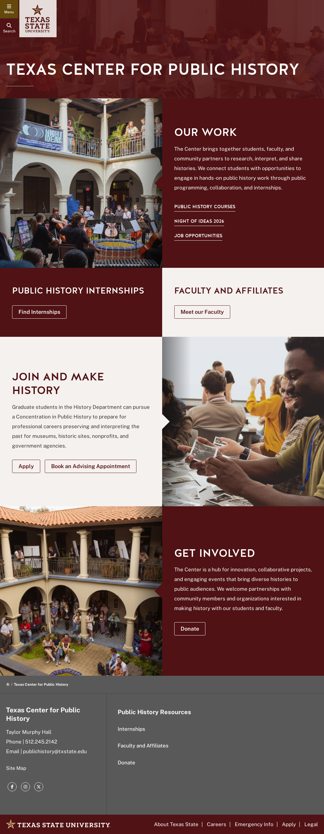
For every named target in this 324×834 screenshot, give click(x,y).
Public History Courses (204, 207)
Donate (126, 763)
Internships (131, 729)
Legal (311, 824)
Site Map (16, 768)
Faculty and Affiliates (143, 746)
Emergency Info (254, 824)
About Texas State (176, 824)
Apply (289, 824)
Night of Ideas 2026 (199, 221)
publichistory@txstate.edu (55, 751)
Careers (216, 824)
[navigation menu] (9, 9)
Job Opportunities (198, 236)
